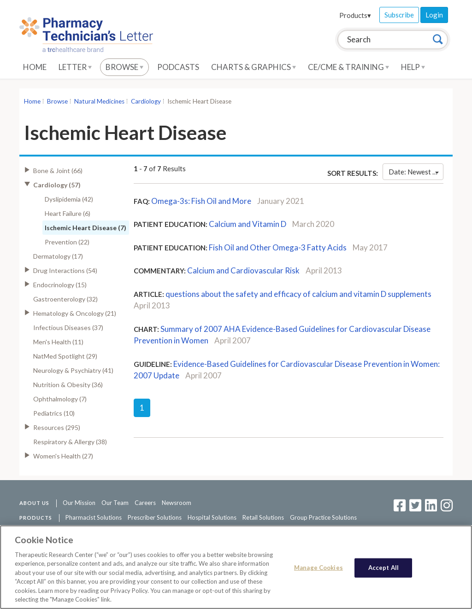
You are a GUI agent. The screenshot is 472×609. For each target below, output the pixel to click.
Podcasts (178, 67)
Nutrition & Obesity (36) (68, 385)
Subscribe (399, 15)
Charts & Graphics (253, 67)
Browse (124, 67)
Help (413, 67)
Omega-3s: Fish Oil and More (201, 201)
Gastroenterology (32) (65, 299)
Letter (75, 67)
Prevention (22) (67, 242)
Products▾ (355, 15)
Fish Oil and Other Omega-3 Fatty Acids (278, 247)
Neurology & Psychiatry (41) (73, 370)
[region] (236, 567)
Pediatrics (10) (54, 413)
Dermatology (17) (58, 256)
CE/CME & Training (348, 67)
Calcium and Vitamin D (247, 224)
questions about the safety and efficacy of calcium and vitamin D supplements (298, 294)
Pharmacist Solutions (93, 517)
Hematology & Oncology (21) (74, 313)
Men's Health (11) (58, 342)
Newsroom (176, 502)
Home (35, 67)
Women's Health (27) (63, 456)
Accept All (383, 567)
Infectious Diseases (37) (68, 327)
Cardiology (146, 101)
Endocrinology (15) (60, 285)
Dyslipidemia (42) (69, 199)
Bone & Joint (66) (58, 170)
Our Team (115, 502)
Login (434, 15)
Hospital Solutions (212, 517)
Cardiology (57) (57, 185)
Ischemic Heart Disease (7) (85, 228)
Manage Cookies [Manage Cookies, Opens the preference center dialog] (318, 567)
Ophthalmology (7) (60, 399)
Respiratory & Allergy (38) (70, 442)
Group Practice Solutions (323, 517)
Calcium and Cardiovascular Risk (243, 270)
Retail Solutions (263, 517)
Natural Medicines (99, 101)
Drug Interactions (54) (65, 270)
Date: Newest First (416, 172)
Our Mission (79, 502)
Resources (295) (56, 427)
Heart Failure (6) (67, 213)
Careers (145, 502)
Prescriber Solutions (155, 517)
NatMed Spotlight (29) (65, 356)
